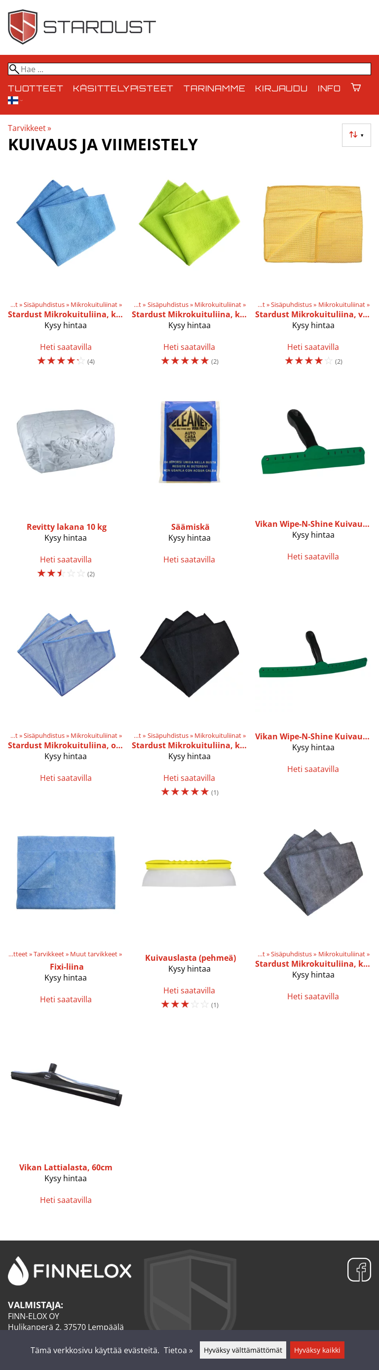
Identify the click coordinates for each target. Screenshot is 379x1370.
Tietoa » (178, 1350)
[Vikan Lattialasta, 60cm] (66, 1120)
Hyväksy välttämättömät (243, 1350)
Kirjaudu (281, 88)
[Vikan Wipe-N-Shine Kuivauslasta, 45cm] (313, 701)
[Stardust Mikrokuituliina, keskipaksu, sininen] (66, 270)
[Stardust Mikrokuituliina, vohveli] (313, 270)
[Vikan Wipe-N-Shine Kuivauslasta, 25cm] (313, 486)
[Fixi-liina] (66, 916)
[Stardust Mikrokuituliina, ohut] (66, 701)
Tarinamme (214, 88)
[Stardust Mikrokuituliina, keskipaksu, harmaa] (313, 916)
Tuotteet (35, 88)
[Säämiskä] (190, 486)
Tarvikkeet (29, 128)
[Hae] (189, 69)
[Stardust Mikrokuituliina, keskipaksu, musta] (190, 701)
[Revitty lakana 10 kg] (66, 486)
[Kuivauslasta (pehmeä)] (190, 916)
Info (329, 88)
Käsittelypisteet (123, 88)
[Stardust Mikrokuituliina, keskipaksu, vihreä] (190, 270)
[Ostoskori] (356, 88)
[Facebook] (359, 1271)
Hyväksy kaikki (317, 1350)
